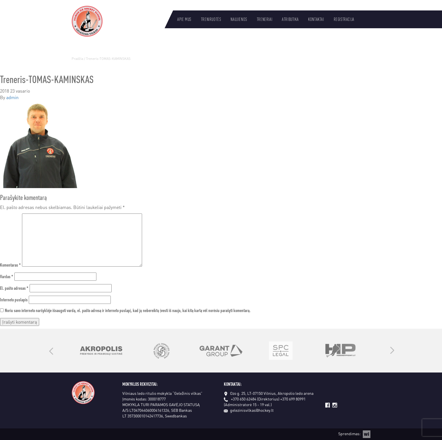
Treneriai (264, 19)
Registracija (344, 19)
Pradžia (77, 58)
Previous (51, 351)
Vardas (6, 276)
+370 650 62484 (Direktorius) (255, 398)
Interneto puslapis (14, 299)
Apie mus (184, 19)
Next (392, 351)
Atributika (290, 19)
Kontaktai (316, 19)
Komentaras (10, 265)
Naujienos (239, 19)
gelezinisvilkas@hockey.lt (249, 410)
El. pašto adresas (14, 288)
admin (12, 97)
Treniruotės (211, 19)
